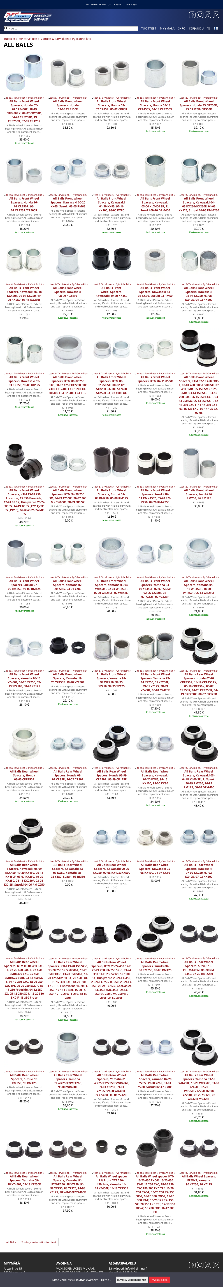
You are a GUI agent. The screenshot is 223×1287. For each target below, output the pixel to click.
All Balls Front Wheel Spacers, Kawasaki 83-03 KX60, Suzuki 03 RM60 (155, 292)
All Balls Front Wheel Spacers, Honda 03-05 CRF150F (68, 105)
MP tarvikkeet (28, 39)
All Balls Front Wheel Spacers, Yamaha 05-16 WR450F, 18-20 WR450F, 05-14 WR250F (199, 587)
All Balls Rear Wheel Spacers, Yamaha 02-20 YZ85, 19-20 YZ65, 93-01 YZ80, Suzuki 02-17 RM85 (155, 1081)
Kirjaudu (196, 28)
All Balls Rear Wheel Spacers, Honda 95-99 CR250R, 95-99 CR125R (111, 775)
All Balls (11, 1242)
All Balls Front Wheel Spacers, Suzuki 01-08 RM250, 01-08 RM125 (111, 494)
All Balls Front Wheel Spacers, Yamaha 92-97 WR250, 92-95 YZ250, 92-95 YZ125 (111, 680)
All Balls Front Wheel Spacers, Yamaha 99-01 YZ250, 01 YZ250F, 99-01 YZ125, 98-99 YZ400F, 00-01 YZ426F (155, 682)
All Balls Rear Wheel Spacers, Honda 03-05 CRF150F (24, 775)
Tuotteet (148, 28)
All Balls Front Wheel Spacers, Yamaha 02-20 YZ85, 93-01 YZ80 (68, 585)
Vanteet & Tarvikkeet (56, 39)
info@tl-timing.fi (136, 1268)
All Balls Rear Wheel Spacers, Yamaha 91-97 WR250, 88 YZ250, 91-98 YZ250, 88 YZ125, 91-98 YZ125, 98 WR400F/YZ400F (68, 1184)
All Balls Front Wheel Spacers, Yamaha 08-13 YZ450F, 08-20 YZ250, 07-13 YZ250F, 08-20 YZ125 (24, 680)
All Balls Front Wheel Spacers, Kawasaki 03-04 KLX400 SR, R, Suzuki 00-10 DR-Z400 (155, 204)
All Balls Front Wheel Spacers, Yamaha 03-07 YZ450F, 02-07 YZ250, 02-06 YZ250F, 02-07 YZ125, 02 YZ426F (155, 589)
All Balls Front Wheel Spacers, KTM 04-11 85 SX (155, 379)
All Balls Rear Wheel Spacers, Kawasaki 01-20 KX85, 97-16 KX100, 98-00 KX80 (155, 777)
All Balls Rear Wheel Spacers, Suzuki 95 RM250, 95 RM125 (24, 1079)
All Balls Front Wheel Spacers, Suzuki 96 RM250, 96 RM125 (199, 494)
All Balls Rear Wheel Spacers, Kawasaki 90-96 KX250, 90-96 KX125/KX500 (111, 869)
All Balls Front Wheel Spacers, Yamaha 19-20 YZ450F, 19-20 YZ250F (67, 678)
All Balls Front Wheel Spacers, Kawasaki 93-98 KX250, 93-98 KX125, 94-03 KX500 (199, 294)
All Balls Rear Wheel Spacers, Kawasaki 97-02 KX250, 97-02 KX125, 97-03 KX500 (198, 871)
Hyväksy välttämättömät (131, 1279)
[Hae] (71, 28)
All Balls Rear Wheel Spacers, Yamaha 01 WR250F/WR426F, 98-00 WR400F (68, 1081)
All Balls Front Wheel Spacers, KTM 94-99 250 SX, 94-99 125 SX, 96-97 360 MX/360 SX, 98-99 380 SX (67, 496)
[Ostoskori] (208, 28)
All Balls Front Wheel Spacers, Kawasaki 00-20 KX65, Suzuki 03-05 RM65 (67, 202)
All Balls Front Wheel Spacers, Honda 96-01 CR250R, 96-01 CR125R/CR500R (24, 204)
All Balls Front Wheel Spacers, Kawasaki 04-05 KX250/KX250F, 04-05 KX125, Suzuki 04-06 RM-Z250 (198, 204)
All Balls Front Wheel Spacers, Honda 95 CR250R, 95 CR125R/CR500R (199, 105)
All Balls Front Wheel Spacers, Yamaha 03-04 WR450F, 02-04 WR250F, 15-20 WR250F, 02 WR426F (111, 587)
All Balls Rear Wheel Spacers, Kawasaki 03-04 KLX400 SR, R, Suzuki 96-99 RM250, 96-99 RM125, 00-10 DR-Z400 (198, 779)
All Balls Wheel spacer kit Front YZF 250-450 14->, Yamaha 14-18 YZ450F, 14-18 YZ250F (111, 1182)
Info (182, 28)
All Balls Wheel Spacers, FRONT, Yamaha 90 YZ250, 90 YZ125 (199, 1180)
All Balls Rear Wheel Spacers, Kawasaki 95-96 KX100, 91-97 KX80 (155, 869)
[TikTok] (208, 15)
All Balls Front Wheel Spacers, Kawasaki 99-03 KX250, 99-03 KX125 (24, 381)
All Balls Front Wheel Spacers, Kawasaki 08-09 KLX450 (68, 292)
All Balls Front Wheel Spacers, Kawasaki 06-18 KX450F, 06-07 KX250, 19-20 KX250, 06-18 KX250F (24, 294)
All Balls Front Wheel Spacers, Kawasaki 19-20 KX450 (111, 292)
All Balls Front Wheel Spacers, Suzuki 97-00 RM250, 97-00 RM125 (24, 585)
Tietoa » (106, 1280)
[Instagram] (200, 15)
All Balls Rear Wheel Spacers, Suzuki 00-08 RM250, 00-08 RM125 (155, 966)
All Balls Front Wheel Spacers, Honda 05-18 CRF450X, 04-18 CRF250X (155, 105)
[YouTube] (216, 15)
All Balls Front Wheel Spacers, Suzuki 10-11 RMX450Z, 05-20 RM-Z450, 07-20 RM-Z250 (155, 496)
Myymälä (167, 28)
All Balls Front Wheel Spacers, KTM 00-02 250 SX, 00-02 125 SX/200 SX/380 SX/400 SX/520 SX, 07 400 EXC (111, 385)
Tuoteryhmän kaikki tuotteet (39, 1242)
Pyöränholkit (82, 39)
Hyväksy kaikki (159, 1279)
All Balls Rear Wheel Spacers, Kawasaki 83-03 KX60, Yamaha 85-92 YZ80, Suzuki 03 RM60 (68, 871)
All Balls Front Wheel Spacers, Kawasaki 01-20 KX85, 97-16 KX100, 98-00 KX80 (111, 204)
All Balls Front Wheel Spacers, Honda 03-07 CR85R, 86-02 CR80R (111, 105)
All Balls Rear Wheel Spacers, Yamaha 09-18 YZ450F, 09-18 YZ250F (24, 1180)
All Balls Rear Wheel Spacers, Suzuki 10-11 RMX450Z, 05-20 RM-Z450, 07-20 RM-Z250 (199, 968)
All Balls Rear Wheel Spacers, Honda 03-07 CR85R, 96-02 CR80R (68, 775)
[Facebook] (192, 15)
